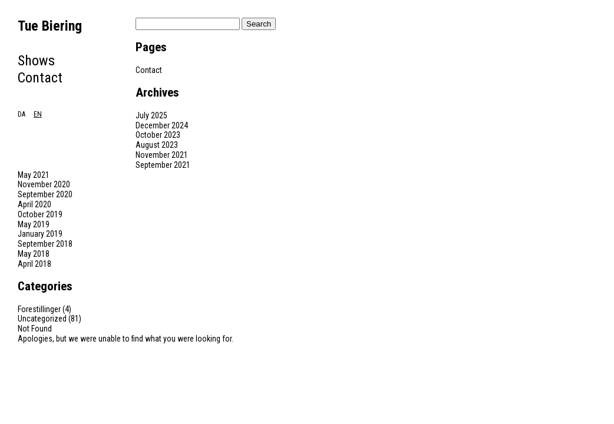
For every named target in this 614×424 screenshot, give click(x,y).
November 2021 (162, 155)
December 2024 (162, 125)
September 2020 (45, 194)
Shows (36, 60)
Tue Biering (50, 26)
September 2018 (45, 244)
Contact (40, 77)
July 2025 (151, 115)
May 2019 (33, 224)
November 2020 (44, 184)
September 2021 (163, 165)
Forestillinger (39, 309)
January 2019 (40, 233)
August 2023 (157, 145)
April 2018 (34, 264)
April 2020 (34, 204)
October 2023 (158, 135)
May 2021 (33, 175)
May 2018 (33, 254)
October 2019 (40, 214)
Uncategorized (42, 318)
